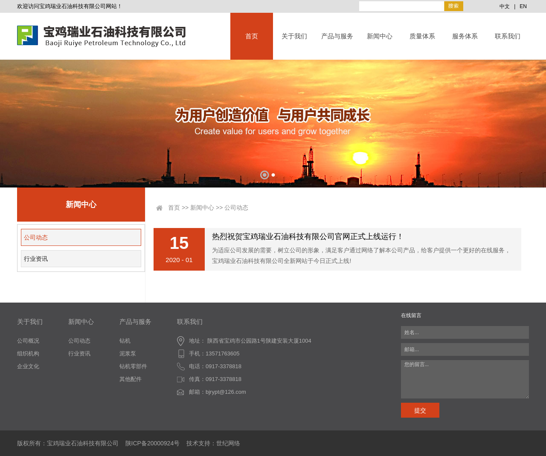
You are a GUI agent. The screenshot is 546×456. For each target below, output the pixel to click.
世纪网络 (228, 443)
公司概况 (28, 341)
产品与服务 (337, 36)
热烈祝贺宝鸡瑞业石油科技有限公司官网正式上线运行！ (308, 236)
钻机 (125, 341)
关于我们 (294, 36)
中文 (505, 6)
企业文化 (28, 366)
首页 (251, 36)
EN (523, 6)
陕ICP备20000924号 (152, 443)
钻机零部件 (133, 366)
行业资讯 (36, 258)
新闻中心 (379, 36)
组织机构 (28, 353)
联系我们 (507, 36)
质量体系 (422, 36)
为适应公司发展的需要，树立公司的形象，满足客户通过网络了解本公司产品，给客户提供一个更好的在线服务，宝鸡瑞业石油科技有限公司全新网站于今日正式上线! (361, 255)
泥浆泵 (127, 353)
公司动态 (36, 237)
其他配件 (130, 379)
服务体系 (465, 36)
